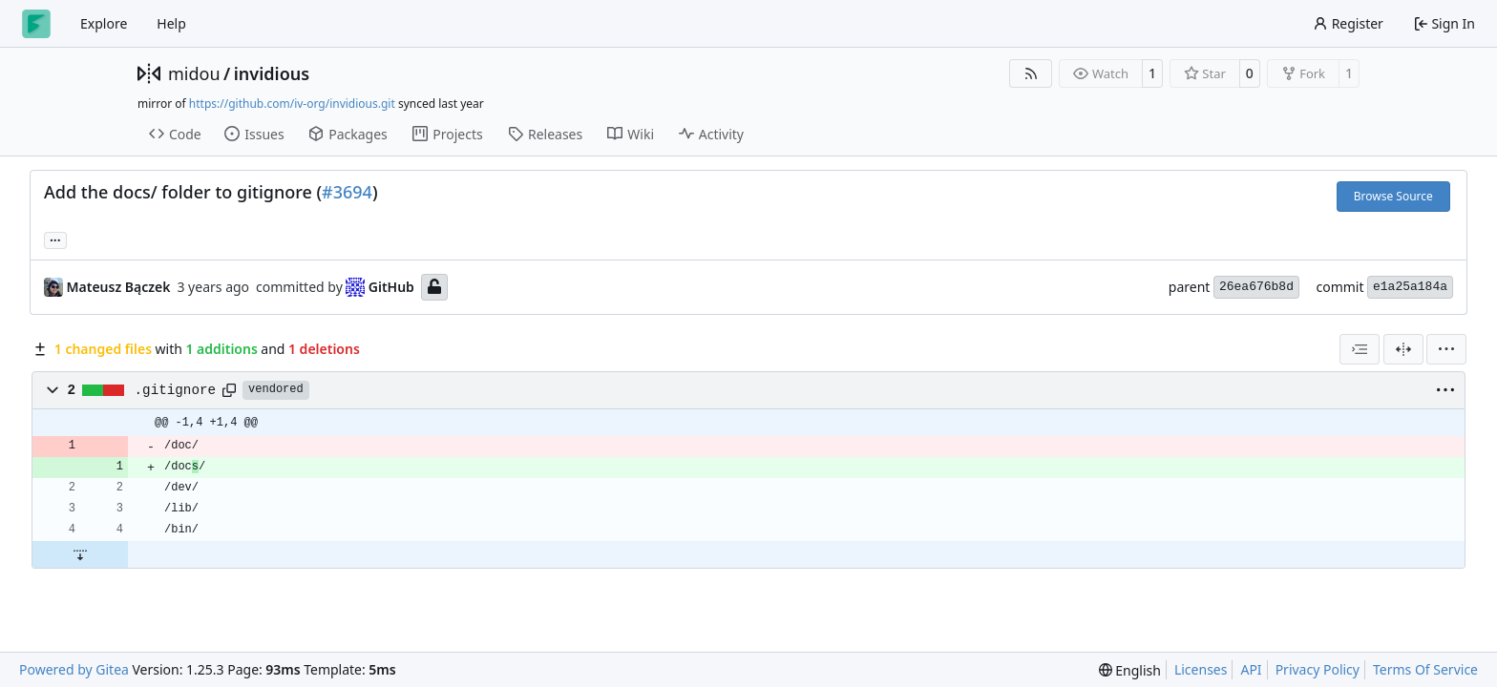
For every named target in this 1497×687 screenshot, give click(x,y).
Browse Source (1393, 196)
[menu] (1446, 349)
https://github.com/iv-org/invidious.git (292, 103)
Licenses (1201, 669)
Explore (103, 23)
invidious (271, 73)
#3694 (347, 191)
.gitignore (176, 390)
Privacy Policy (1318, 669)
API (1250, 669)
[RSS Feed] (1031, 73)
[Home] (36, 24)
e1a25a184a (1410, 287)
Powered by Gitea (74, 669)
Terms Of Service (1425, 669)
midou (194, 73)
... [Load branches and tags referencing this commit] (55, 238)
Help (171, 23)
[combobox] (1359, 349)
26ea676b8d (1256, 287)
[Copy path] (229, 390)
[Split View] (1403, 349)
